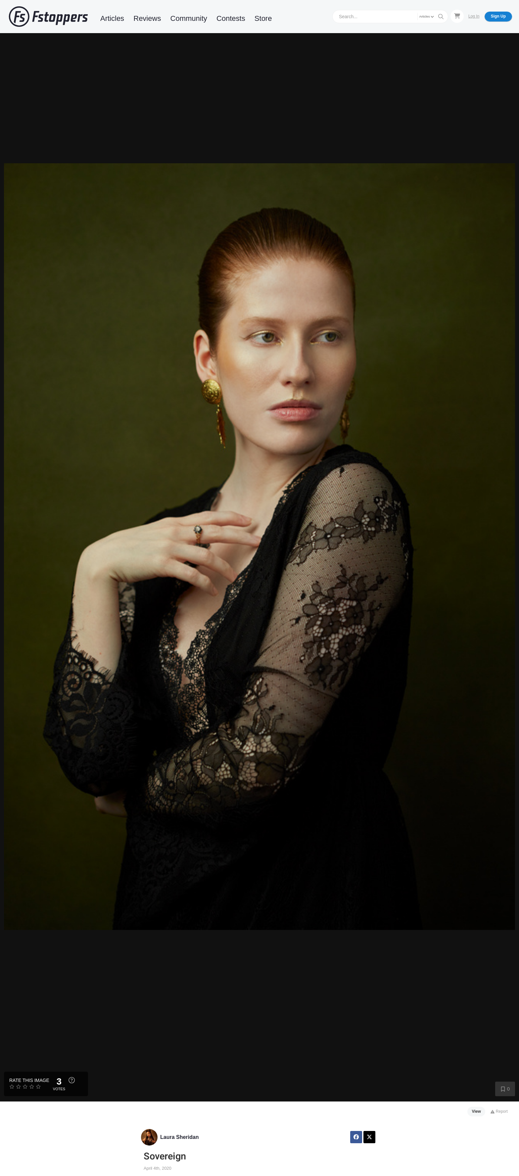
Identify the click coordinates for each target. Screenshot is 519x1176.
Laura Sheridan (179, 1137)
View (476, 1111)
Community (188, 18)
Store (263, 18)
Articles (112, 18)
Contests (230, 18)
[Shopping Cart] (457, 16)
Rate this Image (29, 1080)
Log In (473, 16)
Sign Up (498, 16)
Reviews (147, 18)
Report (499, 1111)
